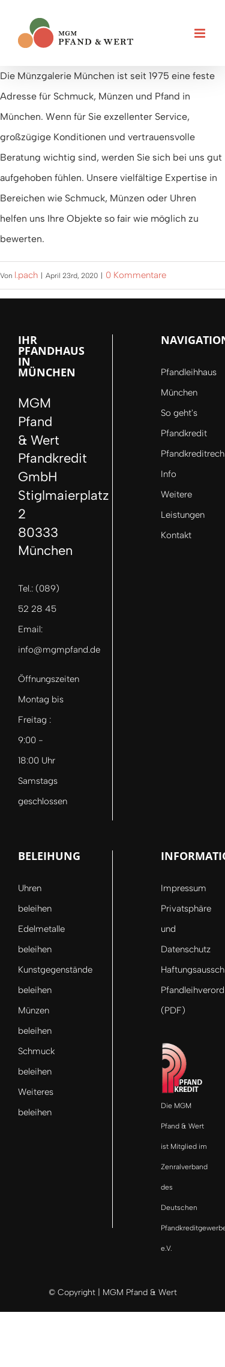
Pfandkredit (184, 433)
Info (168, 474)
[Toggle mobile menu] (200, 33)
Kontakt (176, 535)
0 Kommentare (136, 275)
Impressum (183, 888)
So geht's (179, 413)
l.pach (26, 275)
